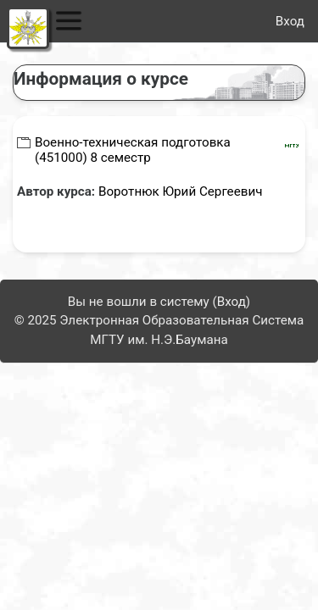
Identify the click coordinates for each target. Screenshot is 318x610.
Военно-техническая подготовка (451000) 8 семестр (133, 150)
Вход (290, 21)
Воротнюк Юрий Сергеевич (180, 191)
